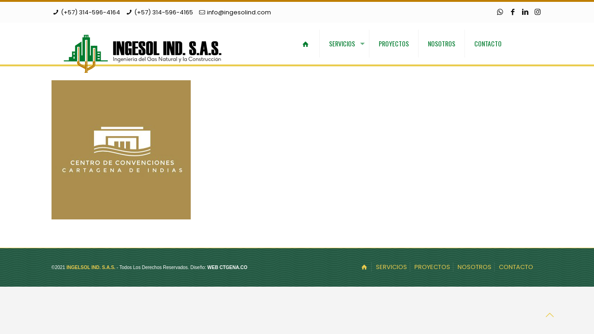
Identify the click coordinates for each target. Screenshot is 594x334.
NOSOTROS (474, 267)
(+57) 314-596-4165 (163, 12)
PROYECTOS (432, 267)
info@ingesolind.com (239, 12)
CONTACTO (516, 267)
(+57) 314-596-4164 (90, 12)
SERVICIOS (391, 267)
